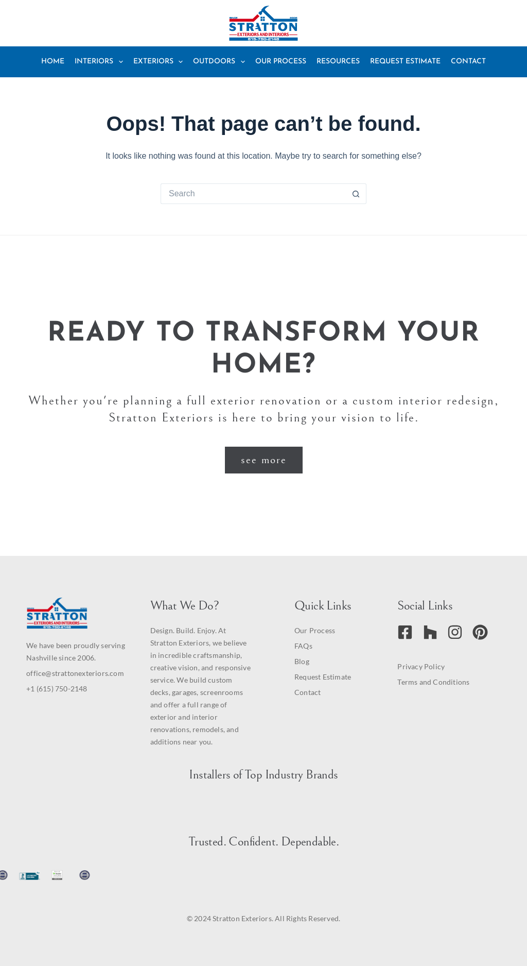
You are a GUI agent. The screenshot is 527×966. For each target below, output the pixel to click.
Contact (468, 61)
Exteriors (160, 62)
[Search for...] (253, 193)
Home (52, 61)
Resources (338, 61)
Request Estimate (405, 61)
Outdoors (221, 62)
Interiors (101, 62)
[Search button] (356, 193)
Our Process (280, 61)
